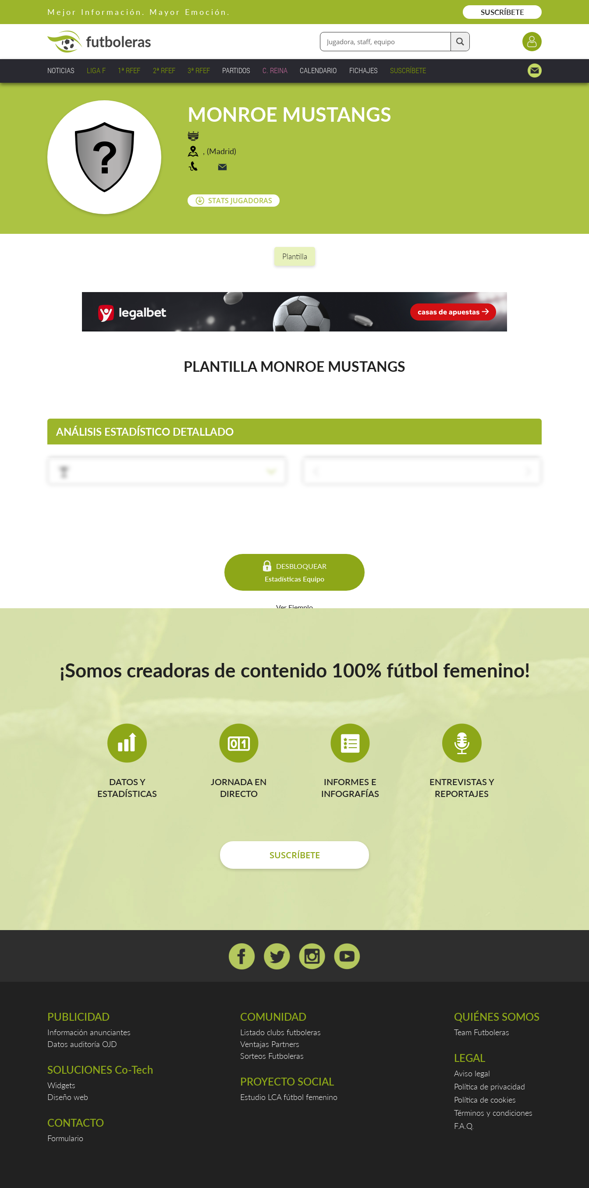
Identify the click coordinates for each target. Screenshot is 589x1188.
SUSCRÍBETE (502, 12)
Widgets (61, 1085)
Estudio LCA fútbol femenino (288, 1097)
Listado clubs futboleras (280, 1032)
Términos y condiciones (493, 1112)
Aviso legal (472, 1073)
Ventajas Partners (269, 1044)
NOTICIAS (61, 70)
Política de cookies (485, 1099)
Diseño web (67, 1097)
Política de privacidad (489, 1086)
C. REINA (275, 70)
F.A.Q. (464, 1126)
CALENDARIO (318, 70)
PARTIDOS (236, 70)
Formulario (65, 1138)
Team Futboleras (481, 1032)
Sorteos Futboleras (272, 1056)
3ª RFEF (199, 70)
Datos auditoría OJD (82, 1044)
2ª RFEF (164, 70)
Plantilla (294, 256)
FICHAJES (363, 70)
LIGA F (96, 70)
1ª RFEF (129, 70)
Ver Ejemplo (294, 607)
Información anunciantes (89, 1032)
